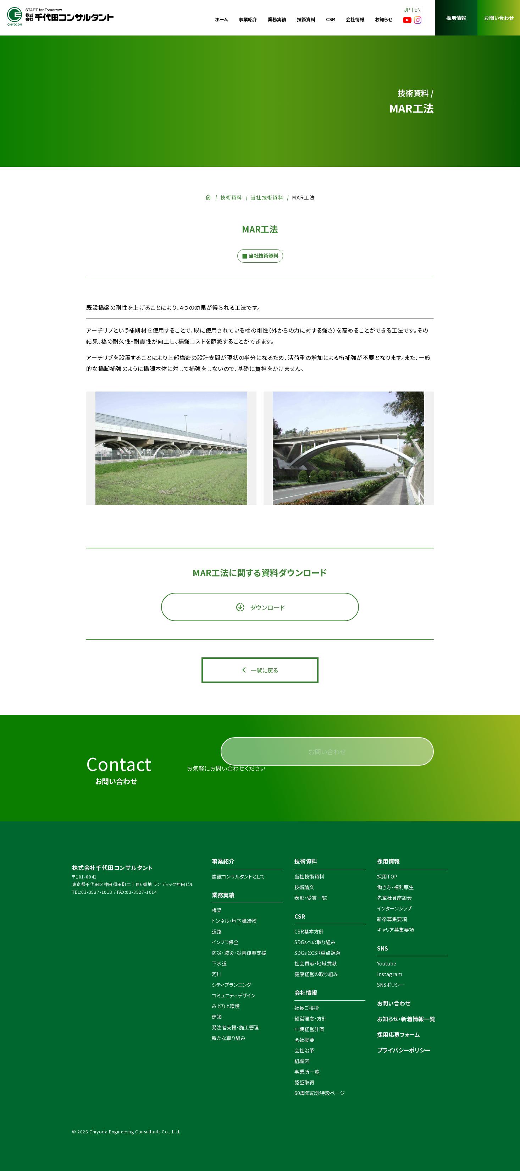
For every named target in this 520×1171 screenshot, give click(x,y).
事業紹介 (248, 19)
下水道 (219, 963)
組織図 (301, 1061)
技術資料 (306, 19)
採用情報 (456, 17)
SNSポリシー (390, 984)
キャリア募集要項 (395, 929)
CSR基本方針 (309, 931)
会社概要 (304, 1039)
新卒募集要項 (392, 919)
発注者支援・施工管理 (235, 1027)
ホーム (221, 19)
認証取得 (304, 1082)
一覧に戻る (264, 670)
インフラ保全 (225, 942)
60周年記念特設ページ (319, 1092)
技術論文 (304, 887)
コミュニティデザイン (233, 995)
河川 (217, 974)
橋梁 (217, 910)
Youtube (386, 963)
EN (418, 10)
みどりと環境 (226, 1005)
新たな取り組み (228, 1037)
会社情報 (355, 19)
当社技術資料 (267, 197)
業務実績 (277, 19)
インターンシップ (394, 908)
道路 (217, 931)
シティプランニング (231, 984)
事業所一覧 (306, 1071)
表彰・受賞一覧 (310, 897)
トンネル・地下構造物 (234, 920)
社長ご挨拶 (306, 1007)
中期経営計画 (309, 1029)
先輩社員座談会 (394, 897)
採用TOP (387, 876)
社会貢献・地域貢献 (315, 963)
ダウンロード (267, 607)
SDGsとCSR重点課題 (317, 952)
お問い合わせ (499, 17)
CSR (330, 19)
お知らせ (383, 19)
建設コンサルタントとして (238, 876)
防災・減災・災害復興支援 (239, 952)
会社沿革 (304, 1050)
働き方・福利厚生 (395, 887)
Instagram (389, 974)
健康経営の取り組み (316, 974)
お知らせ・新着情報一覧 (406, 1018)
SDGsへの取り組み (315, 942)
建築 (217, 1016)
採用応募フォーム (398, 1034)
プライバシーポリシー (403, 1050)
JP (407, 10)
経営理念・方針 (310, 1018)
